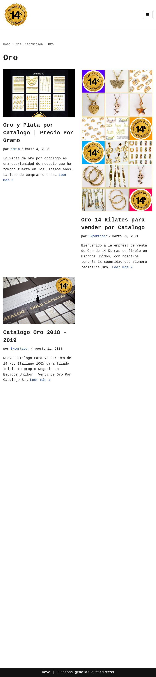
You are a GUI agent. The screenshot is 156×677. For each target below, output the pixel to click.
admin (15, 149)
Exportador (98, 236)
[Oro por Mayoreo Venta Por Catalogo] (16, 14)
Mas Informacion (29, 44)
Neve (46, 672)
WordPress (105, 672)
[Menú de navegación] (148, 14)
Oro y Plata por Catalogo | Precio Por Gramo (38, 133)
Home (6, 44)
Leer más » (122, 267)
